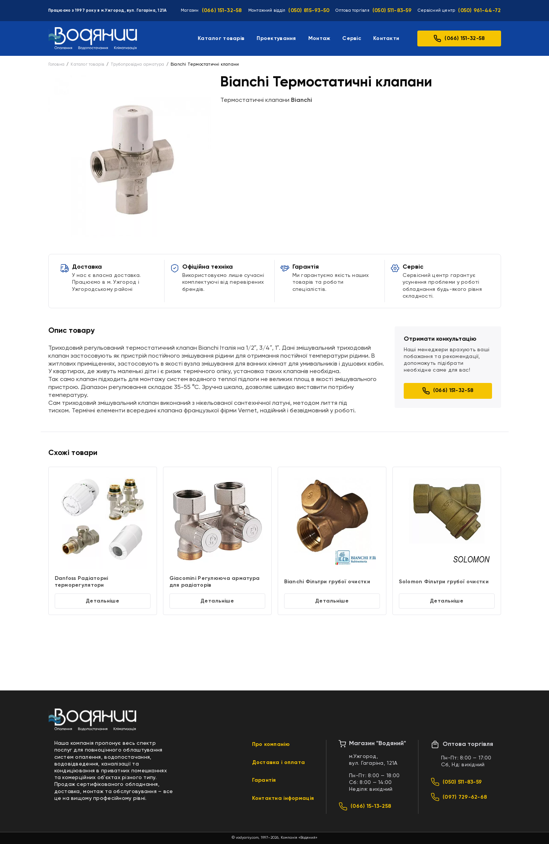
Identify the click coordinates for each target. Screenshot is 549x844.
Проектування (276, 38)
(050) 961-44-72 (479, 10)
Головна (56, 64)
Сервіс (351, 38)
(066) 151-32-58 (222, 10)
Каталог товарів (221, 38)
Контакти (386, 38)
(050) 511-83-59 (392, 10)
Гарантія (264, 780)
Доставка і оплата (278, 762)
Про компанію (271, 744)
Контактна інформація (283, 798)
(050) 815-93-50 (308, 10)
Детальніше (102, 601)
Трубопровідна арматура (138, 64)
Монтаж (319, 38)
